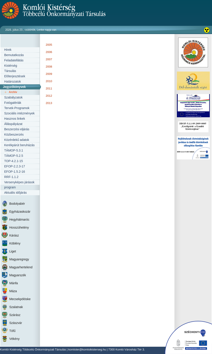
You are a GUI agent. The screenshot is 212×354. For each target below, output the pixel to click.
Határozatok (12, 81)
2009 (49, 74)
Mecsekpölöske (20, 299)
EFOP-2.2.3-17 (14, 166)
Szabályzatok (13, 97)
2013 (49, 103)
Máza (13, 291)
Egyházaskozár (19, 211)
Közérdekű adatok (16, 140)
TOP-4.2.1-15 (13, 161)
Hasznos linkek (14, 118)
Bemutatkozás (14, 55)
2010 (49, 81)
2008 (49, 66)
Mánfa (13, 283)
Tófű (12, 331)
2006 (49, 52)
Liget (12, 251)
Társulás (10, 71)
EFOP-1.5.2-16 (14, 171)
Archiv (13, 92)
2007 (49, 59)
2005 (49, 44)
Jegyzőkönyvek (14, 87)
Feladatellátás (13, 60)
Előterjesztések (14, 76)
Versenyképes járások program (19, 184)
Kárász (14, 235)
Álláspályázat (13, 124)
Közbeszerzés (14, 134)
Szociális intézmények (19, 113)
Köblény (15, 243)
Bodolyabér (17, 203)
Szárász (15, 315)
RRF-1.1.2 (11, 177)
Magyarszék (17, 275)
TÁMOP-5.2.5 (13, 155)
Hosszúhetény (19, 227)
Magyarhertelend (20, 267)
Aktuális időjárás (15, 192)
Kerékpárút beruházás (19, 145)
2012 (49, 95)
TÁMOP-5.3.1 (13, 150)
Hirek (7, 49)
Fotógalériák (12, 102)
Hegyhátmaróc (19, 219)
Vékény (14, 339)
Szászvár (15, 323)
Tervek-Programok (16, 108)
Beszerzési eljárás (16, 129)
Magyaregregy (19, 259)
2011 (49, 88)
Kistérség (10, 65)
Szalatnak (16, 307)
